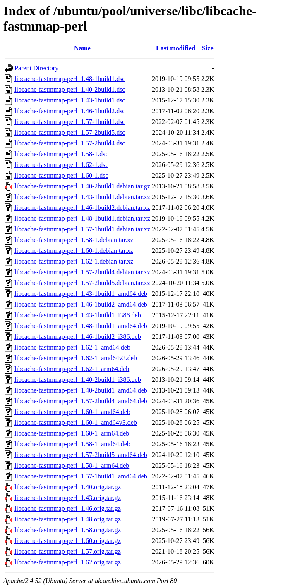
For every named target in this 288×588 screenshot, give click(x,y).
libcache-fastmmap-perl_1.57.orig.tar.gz (67, 551)
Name (82, 48)
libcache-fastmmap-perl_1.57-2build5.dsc (69, 132)
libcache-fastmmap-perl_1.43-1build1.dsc (69, 100)
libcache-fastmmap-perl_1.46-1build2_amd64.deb (80, 304)
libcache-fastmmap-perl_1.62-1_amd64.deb (72, 347)
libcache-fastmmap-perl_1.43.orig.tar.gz (67, 497)
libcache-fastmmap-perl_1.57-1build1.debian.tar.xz (82, 229)
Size (208, 48)
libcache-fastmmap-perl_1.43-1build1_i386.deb (77, 315)
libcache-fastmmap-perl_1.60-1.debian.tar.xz (73, 250)
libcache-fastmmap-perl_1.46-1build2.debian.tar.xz (82, 207)
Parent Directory (36, 67)
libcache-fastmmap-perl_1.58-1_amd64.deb (72, 444)
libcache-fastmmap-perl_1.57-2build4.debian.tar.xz (82, 272)
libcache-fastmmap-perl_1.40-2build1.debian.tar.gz (82, 186)
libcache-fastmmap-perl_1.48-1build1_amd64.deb (80, 325)
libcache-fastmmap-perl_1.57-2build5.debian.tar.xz (82, 282)
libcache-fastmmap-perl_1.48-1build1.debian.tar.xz (82, 218)
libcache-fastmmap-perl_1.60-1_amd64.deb (72, 411)
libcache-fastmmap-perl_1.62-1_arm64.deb (71, 368)
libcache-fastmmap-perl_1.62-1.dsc (61, 164)
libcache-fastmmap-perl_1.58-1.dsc (61, 153)
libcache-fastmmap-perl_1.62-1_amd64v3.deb (75, 358)
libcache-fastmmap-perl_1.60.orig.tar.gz (67, 540)
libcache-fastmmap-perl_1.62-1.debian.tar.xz (73, 261)
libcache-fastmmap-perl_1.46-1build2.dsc (69, 110)
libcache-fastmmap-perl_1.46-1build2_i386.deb (77, 336)
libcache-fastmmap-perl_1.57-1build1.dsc (69, 121)
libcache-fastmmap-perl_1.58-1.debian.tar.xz (73, 239)
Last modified (175, 48)
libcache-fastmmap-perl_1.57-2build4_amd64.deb (80, 401)
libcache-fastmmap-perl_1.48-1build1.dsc (69, 78)
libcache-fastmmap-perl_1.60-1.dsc (61, 175)
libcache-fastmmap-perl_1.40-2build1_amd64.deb (80, 390)
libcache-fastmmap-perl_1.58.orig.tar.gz (67, 529)
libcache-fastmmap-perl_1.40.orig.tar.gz (67, 486)
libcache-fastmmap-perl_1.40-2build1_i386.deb (77, 379)
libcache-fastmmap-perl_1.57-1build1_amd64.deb (80, 476)
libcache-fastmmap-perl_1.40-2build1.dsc (69, 89)
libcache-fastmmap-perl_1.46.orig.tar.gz (67, 508)
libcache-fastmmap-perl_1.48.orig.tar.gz (67, 519)
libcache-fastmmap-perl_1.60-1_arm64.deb (71, 433)
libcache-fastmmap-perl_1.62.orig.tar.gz (67, 562)
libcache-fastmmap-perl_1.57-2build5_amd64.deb (80, 454)
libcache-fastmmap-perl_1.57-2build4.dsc (69, 143)
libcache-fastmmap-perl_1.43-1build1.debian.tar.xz (82, 196)
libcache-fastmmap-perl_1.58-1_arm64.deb (71, 465)
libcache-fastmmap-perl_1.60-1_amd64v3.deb (75, 422)
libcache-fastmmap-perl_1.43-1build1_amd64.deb (80, 293)
